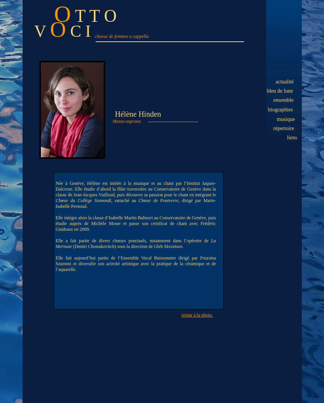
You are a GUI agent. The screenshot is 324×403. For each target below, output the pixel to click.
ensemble (284, 100)
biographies (280, 110)
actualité (285, 82)
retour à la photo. (197, 315)
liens (292, 137)
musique (286, 119)
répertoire (284, 128)
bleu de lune (280, 91)
